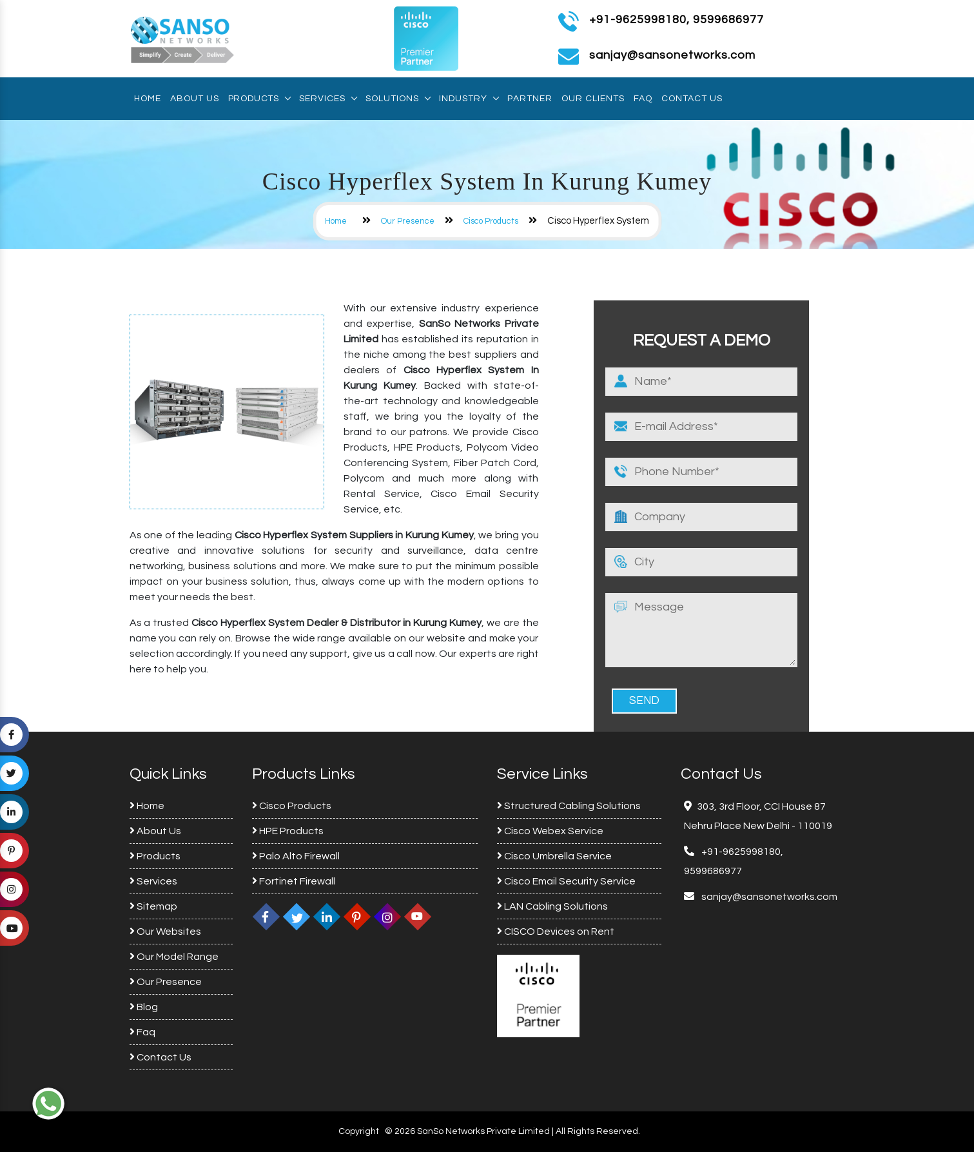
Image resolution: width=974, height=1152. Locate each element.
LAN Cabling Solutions (552, 906)
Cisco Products (490, 221)
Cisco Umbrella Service (554, 856)
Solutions (397, 98)
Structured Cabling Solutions (569, 806)
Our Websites (165, 931)
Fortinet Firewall (293, 881)
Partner (529, 98)
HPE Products (288, 831)
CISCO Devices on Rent (555, 931)
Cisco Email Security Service (566, 881)
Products (259, 98)
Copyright (358, 1131)
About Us (194, 98)
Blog (144, 1007)
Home (147, 98)
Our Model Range (174, 957)
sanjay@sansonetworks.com (768, 897)
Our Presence (407, 221)
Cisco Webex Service (550, 831)
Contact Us (692, 98)
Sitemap (153, 906)
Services (327, 98)
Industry (468, 98)
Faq (643, 98)
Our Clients (593, 98)
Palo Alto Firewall (296, 856)
